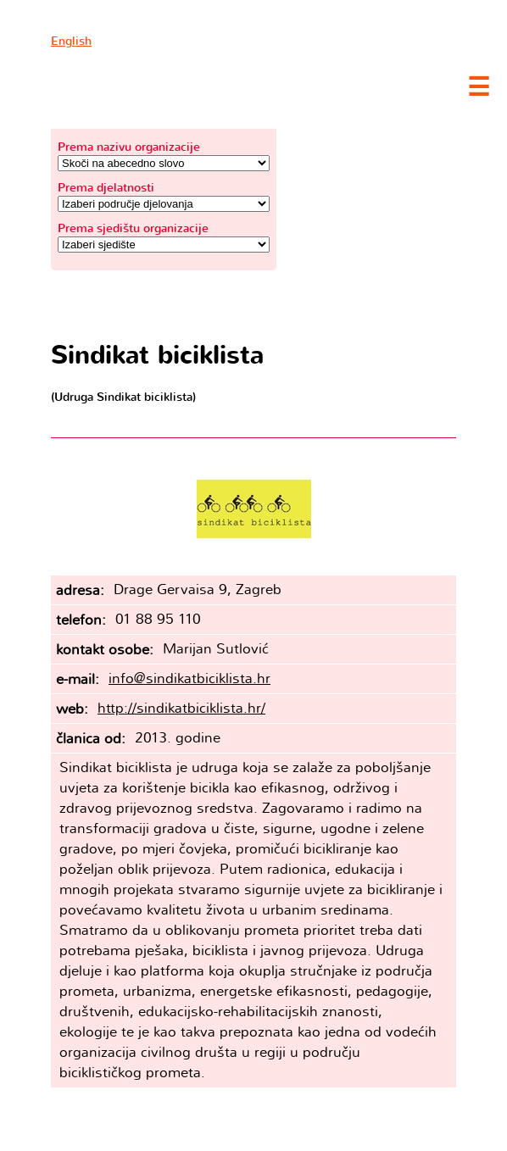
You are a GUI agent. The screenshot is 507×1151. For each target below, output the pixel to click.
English (71, 41)
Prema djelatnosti (106, 188)
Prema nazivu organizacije (129, 147)
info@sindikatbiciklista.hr (189, 678)
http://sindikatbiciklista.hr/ (181, 708)
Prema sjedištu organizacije (133, 228)
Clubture (169, 85)
